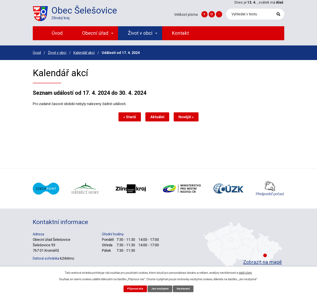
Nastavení (184, 288)
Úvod (37, 53)
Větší (204, 14)
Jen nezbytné (160, 288)
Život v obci (57, 53)
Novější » (187, 117)
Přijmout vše (134, 288)
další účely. (245, 272)
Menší (219, 14)
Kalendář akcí (84, 53)
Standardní (212, 14)
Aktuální (157, 117)
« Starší (128, 117)
